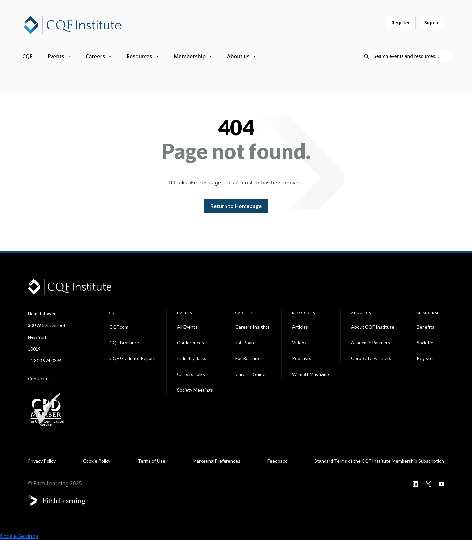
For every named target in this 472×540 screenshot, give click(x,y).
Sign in (432, 22)
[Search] (411, 56)
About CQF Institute (372, 327)
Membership (190, 56)
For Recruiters (250, 358)
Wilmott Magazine (310, 374)
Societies (426, 342)
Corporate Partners (371, 358)
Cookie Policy (96, 461)
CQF (27, 56)
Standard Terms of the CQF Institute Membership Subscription (379, 461)
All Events (187, 327)
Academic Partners (370, 342)
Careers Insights (252, 327)
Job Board (245, 342)
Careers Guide (250, 374)
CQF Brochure (124, 342)
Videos (299, 342)
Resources (139, 56)
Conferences (190, 342)
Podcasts (301, 358)
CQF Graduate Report (132, 358)
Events (56, 56)
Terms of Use (151, 461)
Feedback (277, 461)
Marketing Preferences (216, 461)
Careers (95, 56)
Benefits (425, 327)
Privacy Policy (42, 461)
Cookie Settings (19, 536)
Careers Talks (191, 374)
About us (238, 56)
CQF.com (118, 327)
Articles (300, 327)
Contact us (39, 378)
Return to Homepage (236, 206)
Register (400, 22)
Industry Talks (191, 358)
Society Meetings (195, 390)
